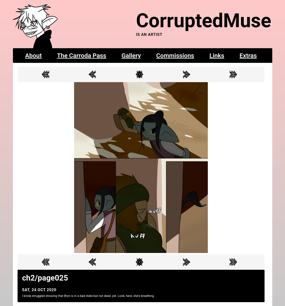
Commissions (175, 55)
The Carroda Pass (81, 55)
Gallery (131, 55)
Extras (248, 55)
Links (216, 55)
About (33, 55)
